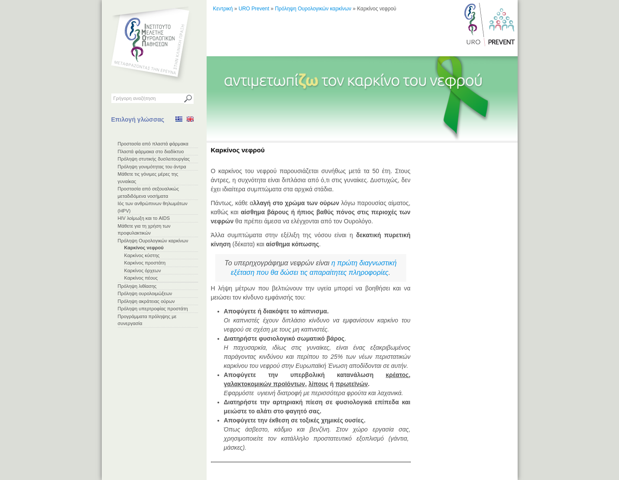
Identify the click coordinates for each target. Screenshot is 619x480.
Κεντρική (223, 9)
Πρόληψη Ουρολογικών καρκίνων (153, 240)
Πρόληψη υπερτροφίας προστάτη (153, 308)
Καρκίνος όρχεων (142, 270)
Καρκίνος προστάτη (145, 262)
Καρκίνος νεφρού (144, 247)
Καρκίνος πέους (141, 277)
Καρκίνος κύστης (142, 255)
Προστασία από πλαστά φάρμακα (153, 143)
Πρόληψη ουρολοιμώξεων (145, 293)
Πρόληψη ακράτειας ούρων (146, 301)
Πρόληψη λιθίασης (137, 286)
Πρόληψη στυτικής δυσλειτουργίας (154, 158)
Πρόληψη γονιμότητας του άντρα (152, 166)
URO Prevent (254, 9)
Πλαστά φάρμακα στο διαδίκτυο (151, 151)
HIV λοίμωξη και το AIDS (144, 218)
